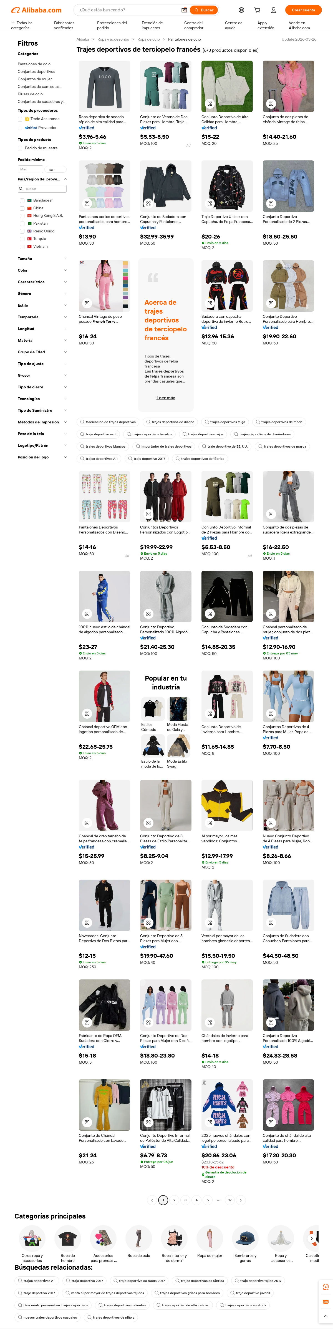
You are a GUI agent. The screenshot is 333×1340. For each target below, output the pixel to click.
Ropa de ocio (148, 39)
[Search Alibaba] (127, 10)
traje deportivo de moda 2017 (139, 1281)
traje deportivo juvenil (250, 1293)
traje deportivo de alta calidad (183, 1305)
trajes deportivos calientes (122, 1305)
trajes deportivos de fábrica (200, 458)
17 (229, 1200)
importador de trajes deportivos (163, 446)
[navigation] (42, 620)
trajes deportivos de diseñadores (262, 434)
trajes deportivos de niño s (110, 1317)
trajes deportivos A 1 (99, 458)
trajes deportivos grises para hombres (187, 1293)
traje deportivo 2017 (146, 458)
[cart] (258, 11)
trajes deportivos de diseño (170, 422)
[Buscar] (204, 10)
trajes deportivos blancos (102, 446)
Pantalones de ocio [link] (184, 39)
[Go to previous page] (152, 1200)
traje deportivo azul (98, 434)
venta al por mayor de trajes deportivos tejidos (104, 1293)
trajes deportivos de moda (279, 422)
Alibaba (83, 39)
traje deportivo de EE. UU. (225, 446)
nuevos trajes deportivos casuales (47, 1317)
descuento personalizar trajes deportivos (53, 1305)
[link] (326, 1287)
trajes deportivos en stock (243, 1305)
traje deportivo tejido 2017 (258, 1281)
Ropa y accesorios (113, 39)
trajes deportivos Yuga (225, 422)
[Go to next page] (241, 1200)
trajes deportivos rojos (203, 434)
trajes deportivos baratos (149, 434)
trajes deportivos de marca (282, 446)
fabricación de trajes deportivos (108, 422)
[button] (184, 10)
